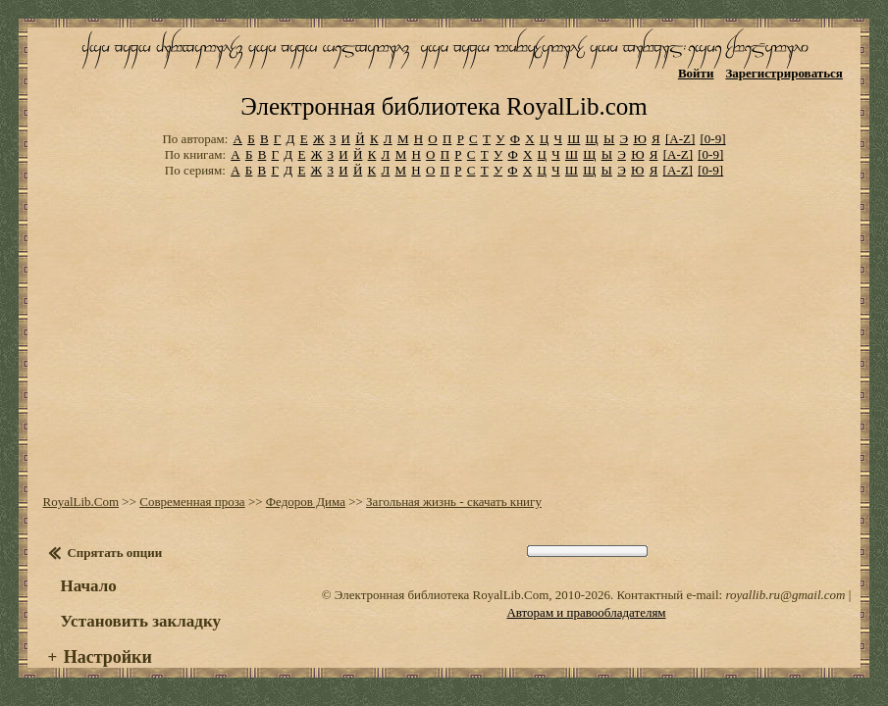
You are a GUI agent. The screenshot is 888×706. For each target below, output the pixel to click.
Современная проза (191, 485)
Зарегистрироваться (783, 73)
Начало (88, 569)
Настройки (108, 640)
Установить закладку (140, 604)
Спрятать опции (114, 536)
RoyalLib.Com (80, 485)
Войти (696, 73)
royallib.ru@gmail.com (785, 578)
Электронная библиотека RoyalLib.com (443, 89)
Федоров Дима (305, 485)
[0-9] (713, 122)
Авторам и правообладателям (585, 595)
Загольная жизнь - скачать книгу (454, 485)
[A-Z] (680, 122)
